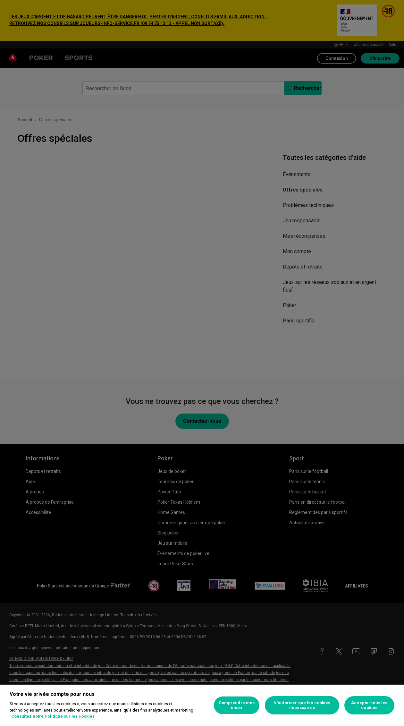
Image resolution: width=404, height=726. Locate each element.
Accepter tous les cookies (369, 705)
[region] (202, 705)
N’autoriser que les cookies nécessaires (302, 705)
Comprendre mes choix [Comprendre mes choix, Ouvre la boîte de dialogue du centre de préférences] (237, 705)
